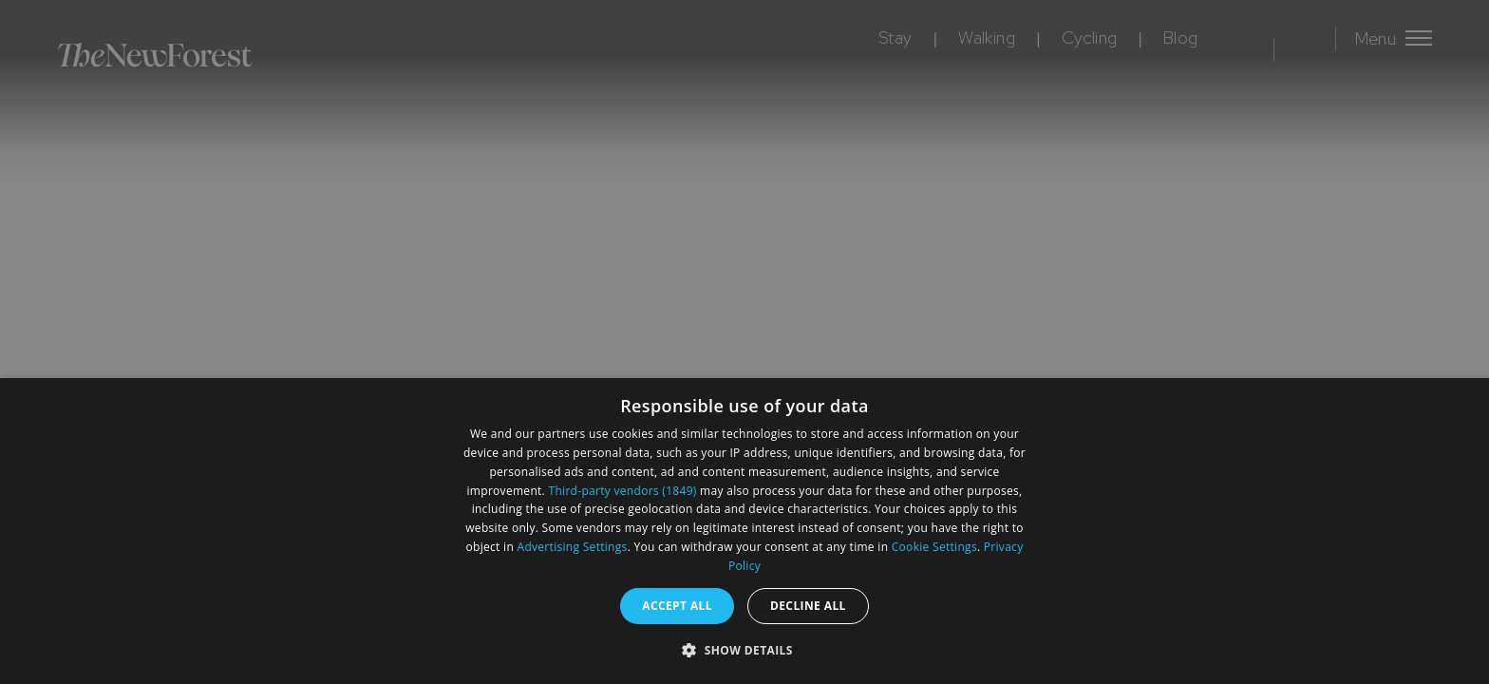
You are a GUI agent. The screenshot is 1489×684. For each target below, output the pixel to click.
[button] (744, 649)
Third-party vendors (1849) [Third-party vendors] (623, 491)
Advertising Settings (573, 547)
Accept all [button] (677, 606)
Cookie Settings (934, 547)
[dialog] (744, 531)
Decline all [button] (808, 606)
